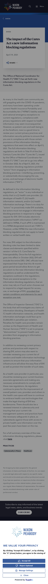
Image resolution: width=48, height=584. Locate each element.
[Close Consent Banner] (24, 575)
